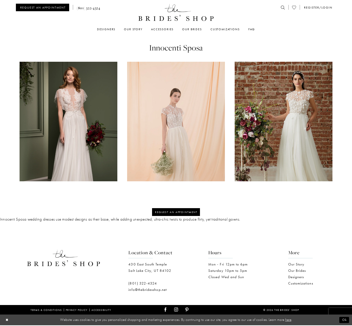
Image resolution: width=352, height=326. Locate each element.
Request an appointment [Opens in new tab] (176, 212)
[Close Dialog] (7, 320)
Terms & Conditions (46, 310)
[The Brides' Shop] (176, 12)
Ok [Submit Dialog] (344, 320)
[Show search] (282, 7)
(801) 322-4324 (142, 284)
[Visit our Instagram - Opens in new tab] (176, 310)
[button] (318, 7)
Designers (296, 277)
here (288, 320)
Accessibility (101, 310)
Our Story (296, 265)
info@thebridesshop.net (147, 290)
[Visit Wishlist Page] (294, 7)
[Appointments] (42, 7)
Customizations (300, 284)
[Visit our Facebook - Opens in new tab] (165, 310)
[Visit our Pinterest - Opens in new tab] (187, 310)
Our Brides (297, 271)
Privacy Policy (77, 310)
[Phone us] (88, 7)
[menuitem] (44, 7)
